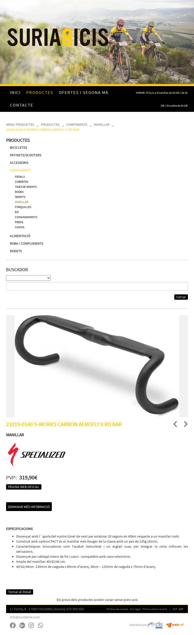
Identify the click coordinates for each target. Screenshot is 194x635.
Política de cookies (117, 609)
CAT (181, 609)
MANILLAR (101, 124)
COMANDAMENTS (26, 217)
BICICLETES (18, 147)
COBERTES (21, 182)
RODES (19, 192)
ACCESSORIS (19, 162)
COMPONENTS (76, 124)
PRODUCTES (50, 124)
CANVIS (19, 227)
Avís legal (135, 609)
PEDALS (20, 177)
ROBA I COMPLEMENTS (26, 243)
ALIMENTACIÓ (20, 236)
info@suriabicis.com (25, 617)
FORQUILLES (23, 207)
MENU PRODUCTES (20, 124)
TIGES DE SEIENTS (26, 187)
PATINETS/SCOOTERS (25, 155)
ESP (175, 609)
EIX (17, 212)
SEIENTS (20, 197)
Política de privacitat (154, 609)
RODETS (16, 251)
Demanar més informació (29, 506)
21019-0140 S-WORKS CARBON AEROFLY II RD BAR (42, 129)
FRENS (19, 222)
